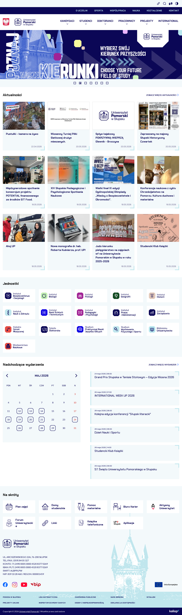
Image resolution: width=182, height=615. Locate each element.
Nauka (136, 10)
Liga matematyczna (48, 597)
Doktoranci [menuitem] (105, 22)
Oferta (98, 10)
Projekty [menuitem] (146, 22)
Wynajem (151, 597)
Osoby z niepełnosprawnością (89, 603)
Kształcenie (154, 10)
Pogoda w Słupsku (12, 597)
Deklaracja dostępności (123, 603)
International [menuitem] (168, 22)
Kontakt (174, 10)
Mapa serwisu (117, 597)
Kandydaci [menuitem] (67, 22)
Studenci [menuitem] (85, 22)
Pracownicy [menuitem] (126, 22)
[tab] (75, 83)
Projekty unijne (11, 603)
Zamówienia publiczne (85, 597)
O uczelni (81, 10)
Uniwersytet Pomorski (29, 611)
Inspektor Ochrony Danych (52, 603)
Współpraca (118, 10)
